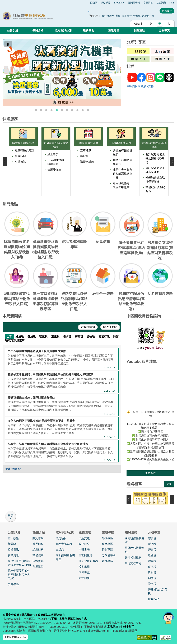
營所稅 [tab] (31, 336)
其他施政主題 (133, 563)
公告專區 (13, 584)
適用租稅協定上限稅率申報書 (122, 185)
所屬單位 (38, 566)
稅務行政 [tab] (104, 336)
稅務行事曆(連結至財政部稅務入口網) (19, 563)
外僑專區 (107, 538)
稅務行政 (153, 599)
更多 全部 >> (13, 468)
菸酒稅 (152, 566)
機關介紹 (37, 30)
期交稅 (152, 578)
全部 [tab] (10, 336)
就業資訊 (13, 555)
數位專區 (107, 561)
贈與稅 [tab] (67, 336)
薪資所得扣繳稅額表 (122, 152)
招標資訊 (13, 549)
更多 (169, 483)
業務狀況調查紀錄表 (155, 189)
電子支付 (127, 15)
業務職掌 (38, 555)
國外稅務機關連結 (134, 549)
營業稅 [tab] (43, 336)
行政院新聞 (88, 326)
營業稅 (137, 15)
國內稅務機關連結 (134, 540)
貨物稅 (152, 572)
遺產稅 (152, 555)
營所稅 (152, 543)
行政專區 (107, 549)
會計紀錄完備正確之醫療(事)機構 (155, 158)
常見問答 (148, 2)
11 (88, 110)
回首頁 (93, 2)
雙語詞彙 (161, 2)
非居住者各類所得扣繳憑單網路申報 (122, 173)
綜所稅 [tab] (20, 336)
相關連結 (139, 30)
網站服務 (84, 578)
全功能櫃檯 (85, 555)
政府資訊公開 (63, 30)
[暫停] (8, 44)
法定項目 (61, 538)
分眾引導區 (109, 555)
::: (2, 2)
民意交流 (84, 538)
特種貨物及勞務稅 (157, 591)
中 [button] (159, 23)
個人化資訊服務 (88, 561)
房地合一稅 (148, 15)
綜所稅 (152, 538)
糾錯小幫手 (127, 626)
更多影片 (150, 473)
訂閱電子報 (134, 2)
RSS (171, 2)
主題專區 (113, 30)
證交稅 (152, 583)
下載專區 (84, 572)
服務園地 (88, 30)
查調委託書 (54, 169)
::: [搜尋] (89, 10)
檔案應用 (84, 566)
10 (82, 110)
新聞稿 (12, 543)
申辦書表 (84, 549)
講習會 (84, 156)
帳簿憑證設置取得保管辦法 (155, 179)
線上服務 (84, 543)
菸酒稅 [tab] (79, 336)
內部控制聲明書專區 (65, 557)
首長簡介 (38, 543)
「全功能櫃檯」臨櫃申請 (57, 162)
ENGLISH (119, 2)
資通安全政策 (11, 614)
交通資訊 (20, 161)
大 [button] (168, 23)
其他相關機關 (133, 557)
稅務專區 (107, 543)
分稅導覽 (164, 30)
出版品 (60, 549)
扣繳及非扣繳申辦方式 (122, 162)
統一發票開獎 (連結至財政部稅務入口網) (19, 574)
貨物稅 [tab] (91, 336)
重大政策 (13, 538)
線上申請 (53, 154)
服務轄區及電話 (24, 150)
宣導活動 (85, 150)
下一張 (172, 161)
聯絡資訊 (38, 561)
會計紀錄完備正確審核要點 (155, 170)
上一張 (5, 161)
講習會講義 (87, 161)
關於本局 (38, 538)
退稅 (117, 15)
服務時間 (20, 156)
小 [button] (150, 23)
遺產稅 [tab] (55, 336)
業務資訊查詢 (64, 543)
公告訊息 (12, 30)
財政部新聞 (110, 326)
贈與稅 (152, 561)
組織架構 (38, 549)
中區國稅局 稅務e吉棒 (140, 86)
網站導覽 (105, 2)
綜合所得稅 (108, 15)
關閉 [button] (11, 515)
